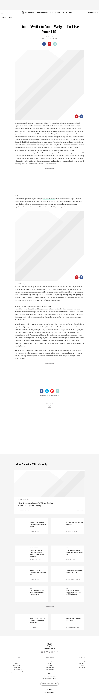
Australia (82, 667)
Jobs (16, 663)
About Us (17, 661)
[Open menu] (2, 12)
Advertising (17, 665)
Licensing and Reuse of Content (16, 671)
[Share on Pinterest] (49, 44)
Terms (49, 663)
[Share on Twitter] (47, 391)
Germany (82, 663)
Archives (49, 671)
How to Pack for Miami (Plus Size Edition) (35, 324)
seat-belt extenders (49, 199)
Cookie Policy (49, 667)
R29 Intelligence (17, 669)
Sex (41, 395)
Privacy (49, 665)
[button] (89, 14)
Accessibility (49, 669)
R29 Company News (49, 661)
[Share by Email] (55, 44)
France (82, 665)
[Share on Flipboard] (52, 391)
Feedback (17, 667)
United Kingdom (82, 661)
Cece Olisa (49, 36)
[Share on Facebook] (44, 44)
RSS (49, 674)
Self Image (55, 395)
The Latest (47, 395)
